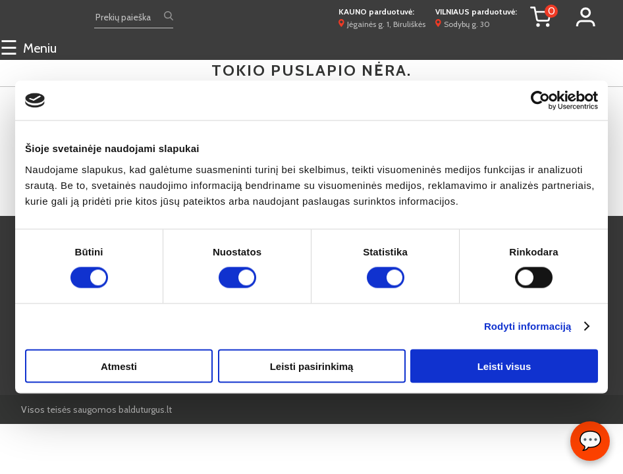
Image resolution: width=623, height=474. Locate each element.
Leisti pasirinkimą (312, 365)
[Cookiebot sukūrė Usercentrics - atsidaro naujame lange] (540, 101)
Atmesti (119, 365)
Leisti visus (504, 365)
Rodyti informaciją (528, 326)
